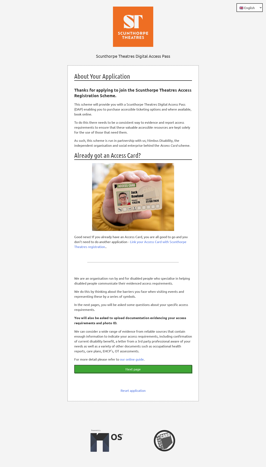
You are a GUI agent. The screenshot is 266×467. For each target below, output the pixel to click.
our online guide (132, 359)
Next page (133, 369)
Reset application (133, 390)
